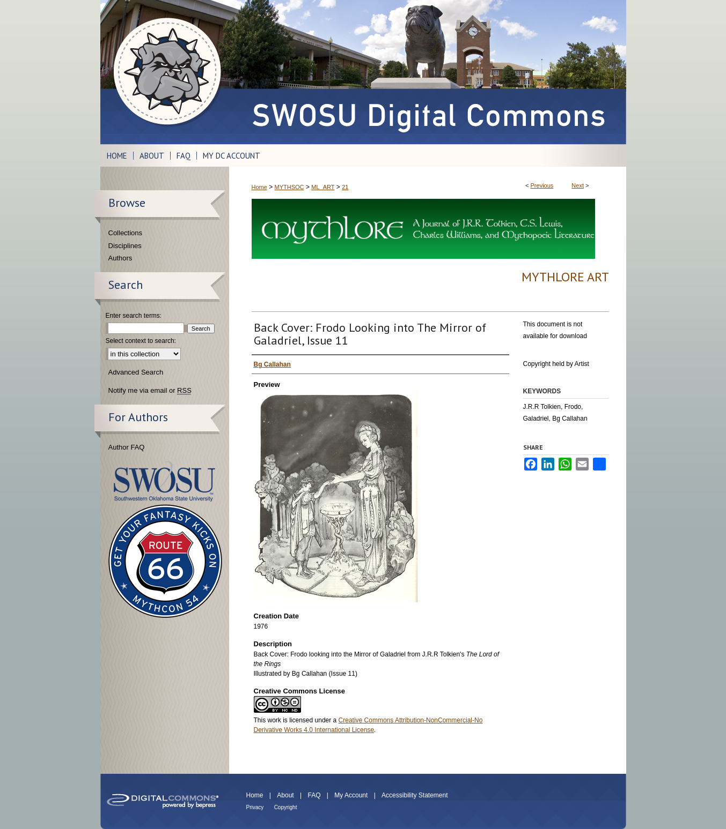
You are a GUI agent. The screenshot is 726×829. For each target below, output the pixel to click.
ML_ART (322, 187)
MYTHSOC (289, 187)
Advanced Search (136, 372)
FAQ (313, 795)
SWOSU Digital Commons (427, 72)
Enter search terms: (134, 315)
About (285, 795)
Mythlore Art (565, 276)
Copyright (285, 807)
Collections (125, 233)
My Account (351, 795)
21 (345, 187)
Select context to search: (141, 341)
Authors (120, 258)
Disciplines (125, 246)
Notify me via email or (150, 390)
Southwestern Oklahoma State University (164, 481)
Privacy (255, 807)
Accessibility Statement (415, 795)
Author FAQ (126, 447)
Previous (542, 185)
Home (259, 187)
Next (577, 185)
